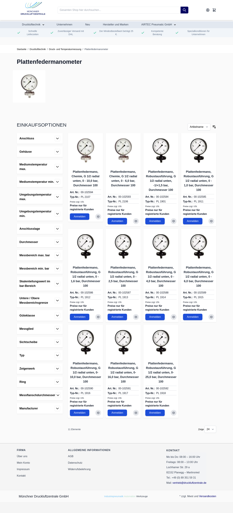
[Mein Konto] (208, 10)
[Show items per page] (210, 429)
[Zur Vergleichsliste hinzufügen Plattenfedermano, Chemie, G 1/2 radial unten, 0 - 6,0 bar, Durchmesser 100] (136, 221)
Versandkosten (207, 496)
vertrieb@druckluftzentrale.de (189, 482)
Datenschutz (75, 462)
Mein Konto (23, 462)
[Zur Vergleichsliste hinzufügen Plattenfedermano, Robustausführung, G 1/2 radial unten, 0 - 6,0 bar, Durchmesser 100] (211, 317)
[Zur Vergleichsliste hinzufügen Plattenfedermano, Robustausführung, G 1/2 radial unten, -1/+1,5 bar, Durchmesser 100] (174, 221)
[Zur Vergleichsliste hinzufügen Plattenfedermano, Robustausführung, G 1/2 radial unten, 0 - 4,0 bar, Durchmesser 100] (174, 317)
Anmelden (79, 216)
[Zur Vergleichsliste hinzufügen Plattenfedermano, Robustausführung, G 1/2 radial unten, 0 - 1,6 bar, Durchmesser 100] (98, 317)
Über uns (22, 456)
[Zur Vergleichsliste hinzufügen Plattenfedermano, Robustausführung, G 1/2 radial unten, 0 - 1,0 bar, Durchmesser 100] (211, 221)
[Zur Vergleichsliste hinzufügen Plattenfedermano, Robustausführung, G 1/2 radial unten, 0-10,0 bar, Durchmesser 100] (98, 413)
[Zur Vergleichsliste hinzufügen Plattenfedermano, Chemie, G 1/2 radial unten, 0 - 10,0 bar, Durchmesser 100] (98, 217)
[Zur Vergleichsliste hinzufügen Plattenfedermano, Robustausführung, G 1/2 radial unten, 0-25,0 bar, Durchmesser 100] (174, 413)
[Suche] (184, 10)
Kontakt (21, 475)
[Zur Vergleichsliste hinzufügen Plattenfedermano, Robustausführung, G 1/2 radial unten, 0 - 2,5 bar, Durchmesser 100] (136, 317)
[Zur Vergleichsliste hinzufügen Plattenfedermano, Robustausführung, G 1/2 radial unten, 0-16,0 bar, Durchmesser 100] (136, 413)
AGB (70, 456)
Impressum (23, 469)
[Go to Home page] (33, 10)
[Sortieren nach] (199, 126)
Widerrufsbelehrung (79, 469)
